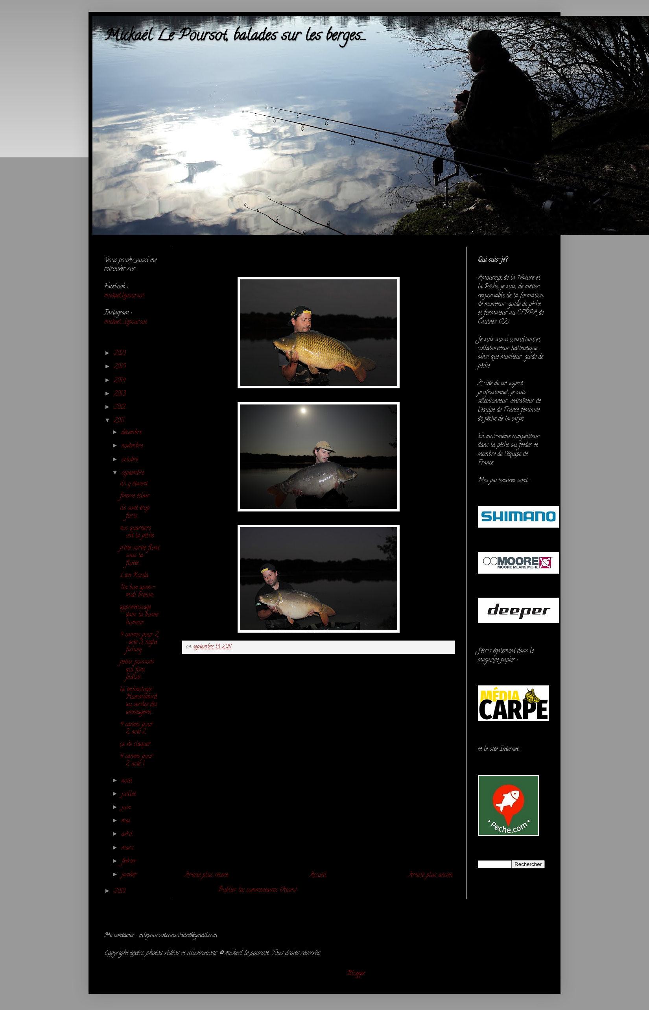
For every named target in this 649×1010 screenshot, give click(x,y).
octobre (131, 460)
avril (128, 834)
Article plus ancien (430, 875)
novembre (133, 446)
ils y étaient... (135, 484)
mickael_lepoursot (125, 322)
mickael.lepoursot (124, 296)
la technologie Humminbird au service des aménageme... (138, 701)
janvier (130, 875)
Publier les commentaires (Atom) (257, 890)
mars (128, 848)
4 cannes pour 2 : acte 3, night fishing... (139, 642)
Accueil (318, 875)
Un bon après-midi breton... (137, 591)
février (130, 861)
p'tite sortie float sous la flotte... (139, 555)
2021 (121, 353)
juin (127, 807)
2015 (121, 367)
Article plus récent (206, 875)
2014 (121, 381)
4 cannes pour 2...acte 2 (136, 728)
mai (127, 821)
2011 (120, 421)
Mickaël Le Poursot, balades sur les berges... (235, 36)
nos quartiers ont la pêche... (138, 532)
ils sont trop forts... (134, 512)
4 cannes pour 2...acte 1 (136, 760)
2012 (121, 407)
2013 (121, 394)
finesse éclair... (136, 496)
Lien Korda (134, 575)
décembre (133, 433)
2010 (120, 891)
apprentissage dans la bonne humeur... (139, 615)
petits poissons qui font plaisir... (137, 669)
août (128, 781)
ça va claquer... (136, 744)
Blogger (356, 974)
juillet (130, 794)
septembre (134, 473)
